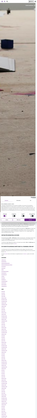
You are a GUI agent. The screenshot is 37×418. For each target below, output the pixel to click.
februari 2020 (3, 402)
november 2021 (4, 369)
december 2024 (4, 319)
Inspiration (3, 268)
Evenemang (3, 266)
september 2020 (4, 393)
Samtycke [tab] (6, 200)
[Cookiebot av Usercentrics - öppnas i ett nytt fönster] (31, 197)
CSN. (5, 251)
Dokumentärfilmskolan (5, 263)
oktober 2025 (3, 305)
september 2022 (4, 355)
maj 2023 (3, 341)
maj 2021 (3, 379)
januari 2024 (3, 332)
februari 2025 (3, 315)
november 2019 (4, 407)
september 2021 (4, 372)
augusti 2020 (3, 395)
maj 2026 (3, 294)
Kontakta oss (25, 253)
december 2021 (4, 367)
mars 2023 (3, 345)
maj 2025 (3, 310)
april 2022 (3, 362)
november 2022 (4, 351)
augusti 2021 (3, 374)
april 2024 (3, 327)
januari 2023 (3, 348)
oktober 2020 (3, 391)
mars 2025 (3, 313)
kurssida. (15, 243)
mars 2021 (3, 383)
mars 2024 (3, 329)
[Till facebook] (2, 1)
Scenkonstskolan (4, 282)
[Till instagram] (4, 1)
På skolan (3, 279)
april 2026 (3, 296)
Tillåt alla (30, 219)
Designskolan (4, 261)
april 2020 (3, 398)
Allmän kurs (3, 259)
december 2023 (4, 334)
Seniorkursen (3, 284)
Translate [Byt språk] (31, 1)
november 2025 (4, 303)
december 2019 (4, 405)
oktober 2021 (3, 371)
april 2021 (3, 381)
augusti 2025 (3, 308)
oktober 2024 (3, 322)
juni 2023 (3, 339)
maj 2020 (3, 397)
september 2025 (4, 306)
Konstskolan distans (5, 272)
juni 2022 (3, 358)
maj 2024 (3, 326)
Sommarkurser (4, 287)
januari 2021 (3, 386)
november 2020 (4, 390)
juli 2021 (3, 376)
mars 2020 (3, 400)
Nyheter (2, 277)
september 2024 (4, 324)
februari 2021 (3, 384)
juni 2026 (3, 293)
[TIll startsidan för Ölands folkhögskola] (31, 5)
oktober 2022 (3, 353)
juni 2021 (3, 377)
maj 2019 (3, 416)
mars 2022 (3, 364)
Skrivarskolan (4, 285)
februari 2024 (3, 331)
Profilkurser (3, 280)
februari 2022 (3, 365)
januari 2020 (3, 403)
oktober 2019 (3, 409)
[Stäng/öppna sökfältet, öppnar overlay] (7, 1)
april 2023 (3, 343)
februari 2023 (3, 346)
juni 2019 (3, 414)
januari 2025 (3, 317)
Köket (2, 270)
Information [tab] (18, 200)
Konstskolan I (4, 273)
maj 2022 (3, 360)
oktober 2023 (3, 338)
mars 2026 (3, 298)
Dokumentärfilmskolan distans (7, 265)
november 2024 (4, 320)
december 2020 (4, 388)
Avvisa (7, 219)
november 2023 (4, 336)
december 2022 (4, 350)
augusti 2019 (3, 412)
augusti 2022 (3, 357)
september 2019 (4, 410)
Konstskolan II (4, 275)
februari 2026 (3, 300)
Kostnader (6, 253)
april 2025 (3, 312)
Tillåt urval (18, 219)
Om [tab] (30, 200)
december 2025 (4, 301)
